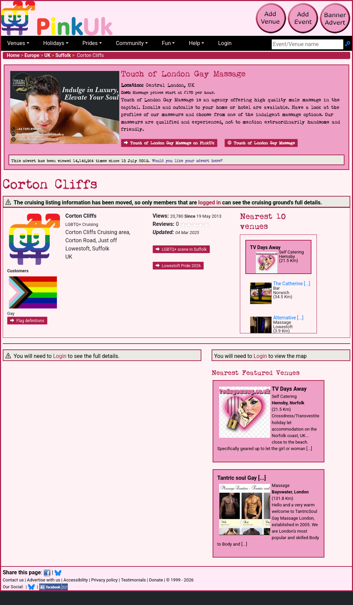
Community (130, 43)
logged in (209, 202)
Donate (156, 579)
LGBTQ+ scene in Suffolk (181, 249)
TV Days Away (265, 247)
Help (194, 43)
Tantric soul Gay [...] (241, 478)
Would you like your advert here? (187, 161)
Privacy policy (104, 579)
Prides (90, 43)
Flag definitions (27, 320)
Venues (16, 43)
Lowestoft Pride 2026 (178, 265)
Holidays (53, 43)
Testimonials (133, 579)
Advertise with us (43, 579)
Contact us (13, 579)
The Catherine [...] (291, 283)
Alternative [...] (288, 317)
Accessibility (75, 579)
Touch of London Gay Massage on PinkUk (169, 143)
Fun (166, 43)
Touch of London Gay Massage (261, 143)
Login (224, 43)
